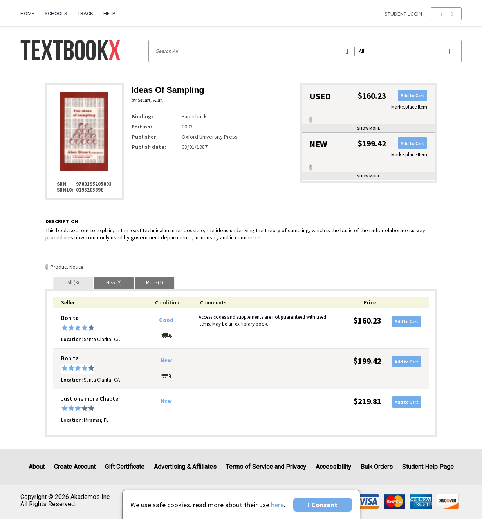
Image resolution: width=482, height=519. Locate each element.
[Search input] (305, 51)
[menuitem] (30, 10)
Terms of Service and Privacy (266, 466)
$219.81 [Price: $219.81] (367, 401)
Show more (368, 128)
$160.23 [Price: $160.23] (367, 320)
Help (109, 13)
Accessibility (333, 466)
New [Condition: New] (166, 360)
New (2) (114, 282)
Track (85, 13)
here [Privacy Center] (277, 504)
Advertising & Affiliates (185, 466)
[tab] (73, 283)
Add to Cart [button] (412, 95)
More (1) (154, 282)
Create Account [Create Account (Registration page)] (75, 466)
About (37, 466)
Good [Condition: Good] (166, 320)
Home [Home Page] (27, 13)
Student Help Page (428, 466)
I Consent (323, 504)
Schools (56, 13)
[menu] (446, 13)
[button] (446, 13)
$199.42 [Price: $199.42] (367, 361)
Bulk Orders (377, 466)
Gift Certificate (124, 466)
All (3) (73, 282)
